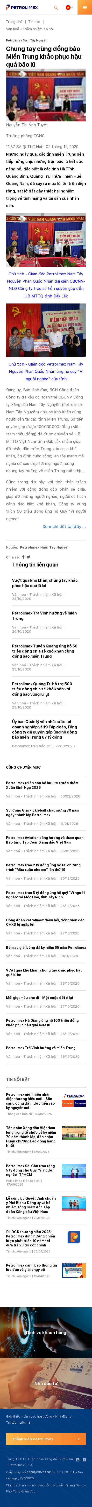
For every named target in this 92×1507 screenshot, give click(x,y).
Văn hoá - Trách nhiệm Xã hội (30, 29)
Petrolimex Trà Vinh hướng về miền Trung (41, 1048)
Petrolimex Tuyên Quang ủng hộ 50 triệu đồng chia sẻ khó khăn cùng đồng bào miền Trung (45, 651)
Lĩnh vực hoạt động (38, 1416)
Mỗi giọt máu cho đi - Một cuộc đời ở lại (39, 998)
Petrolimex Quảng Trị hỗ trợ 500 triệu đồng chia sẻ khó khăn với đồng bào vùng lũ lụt (42, 689)
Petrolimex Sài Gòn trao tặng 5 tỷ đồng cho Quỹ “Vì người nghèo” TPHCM (30, 1170)
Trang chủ (14, 22)
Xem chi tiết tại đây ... (64, 526)
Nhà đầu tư (63, 1416)
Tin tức (34, 22)
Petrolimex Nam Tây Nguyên (26, 40)
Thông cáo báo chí (19, 1114)
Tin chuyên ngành (18, 1152)
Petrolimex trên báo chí (31, 746)
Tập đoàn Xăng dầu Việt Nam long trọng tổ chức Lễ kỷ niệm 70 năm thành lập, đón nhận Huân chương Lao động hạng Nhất (31, 1137)
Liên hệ (25, 1422)
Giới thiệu (13, 1416)
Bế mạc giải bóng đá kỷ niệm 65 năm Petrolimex (46, 947)
